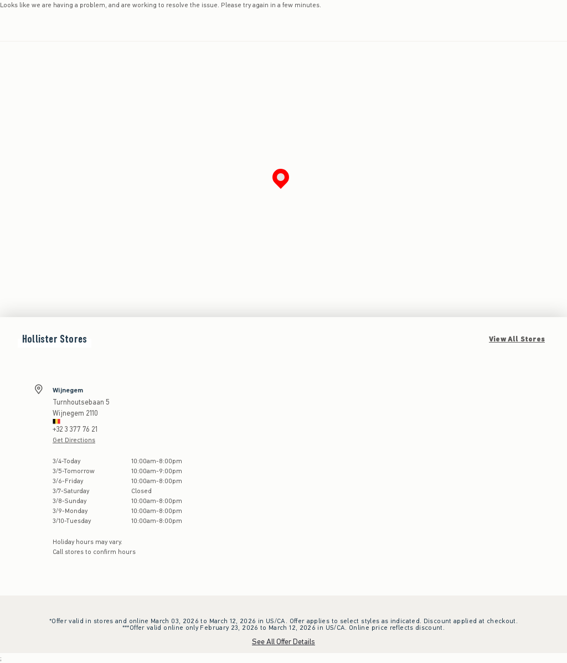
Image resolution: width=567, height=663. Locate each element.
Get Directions (74, 440)
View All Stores (517, 339)
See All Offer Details (283, 641)
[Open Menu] (11, 25)
